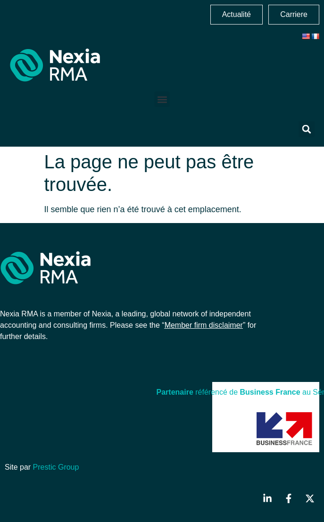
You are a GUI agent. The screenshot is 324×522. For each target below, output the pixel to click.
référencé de (198, 392)
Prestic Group (56, 467)
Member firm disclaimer (204, 325)
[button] (162, 99)
